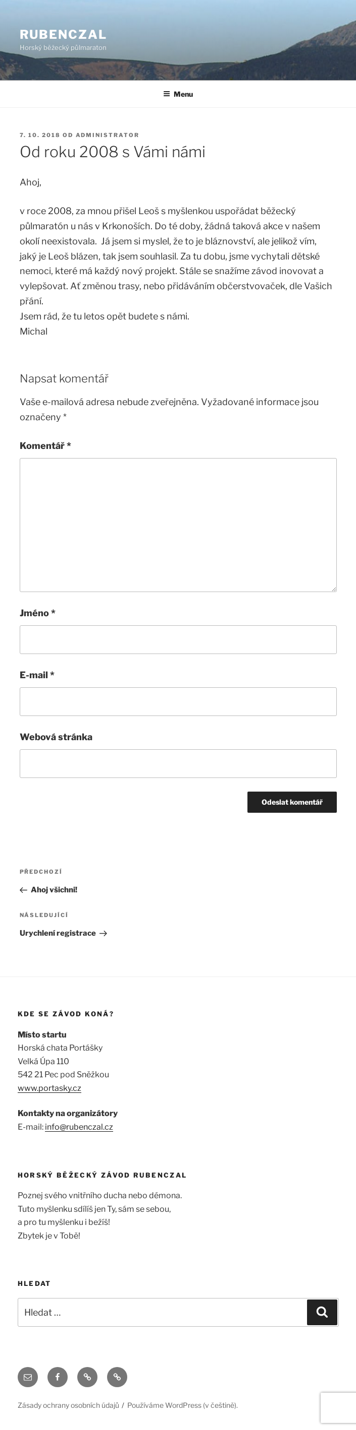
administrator (108, 135)
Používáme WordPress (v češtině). (182, 1405)
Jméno (38, 613)
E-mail (37, 675)
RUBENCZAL (63, 34)
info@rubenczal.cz (79, 1127)
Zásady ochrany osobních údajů (68, 1405)
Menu (178, 94)
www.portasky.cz (49, 1088)
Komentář (45, 445)
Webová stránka (56, 737)
